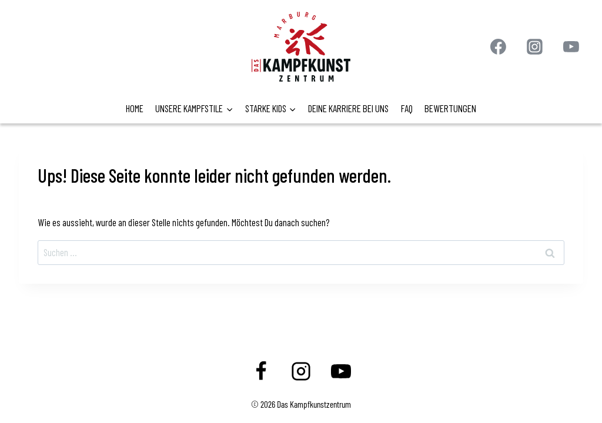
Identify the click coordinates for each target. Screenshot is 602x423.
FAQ (407, 108)
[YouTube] (571, 47)
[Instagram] (535, 47)
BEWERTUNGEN (450, 108)
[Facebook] (498, 47)
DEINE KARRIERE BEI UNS (348, 108)
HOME (134, 108)
